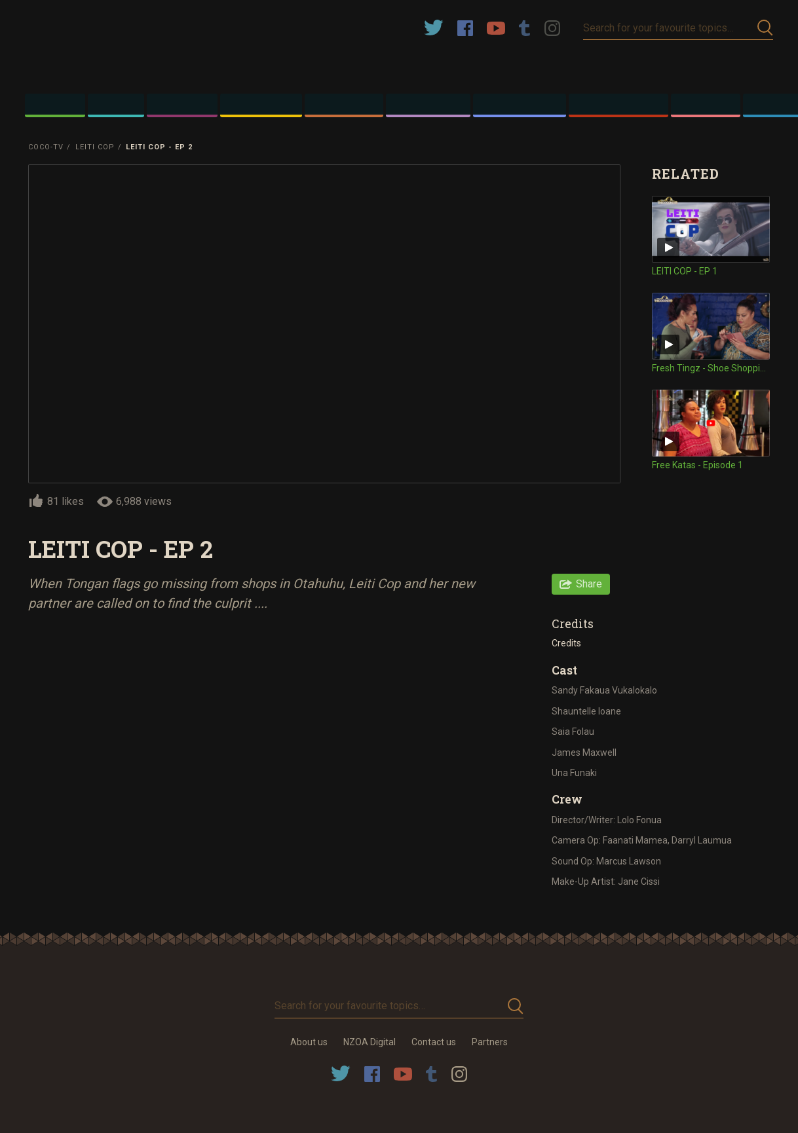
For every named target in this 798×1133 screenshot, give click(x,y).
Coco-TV (46, 147)
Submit (765, 28)
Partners (490, 1042)
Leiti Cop (95, 147)
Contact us (433, 1042)
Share (589, 584)
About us (309, 1042)
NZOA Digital (369, 1042)
